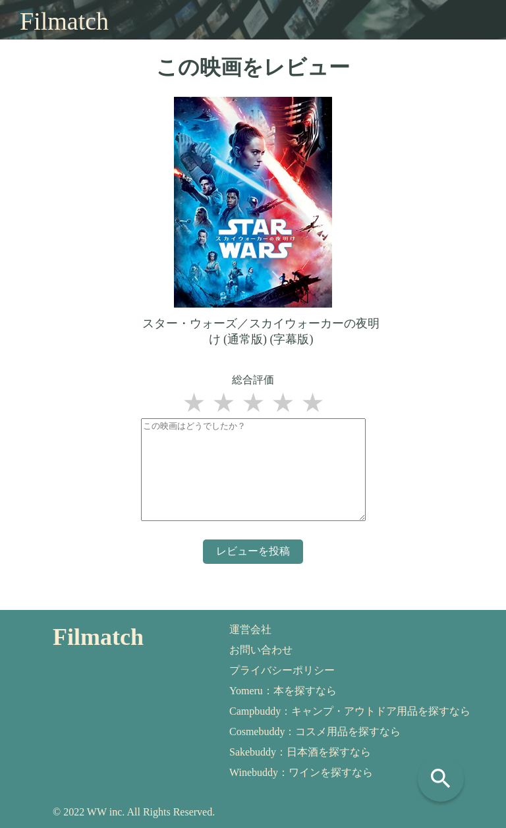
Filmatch (64, 21)
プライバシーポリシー (282, 670)
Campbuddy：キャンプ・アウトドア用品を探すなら (349, 711)
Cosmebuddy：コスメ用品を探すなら (315, 731)
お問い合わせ (261, 649)
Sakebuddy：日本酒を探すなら (300, 752)
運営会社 (250, 629)
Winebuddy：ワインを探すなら (301, 772)
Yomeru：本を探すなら (283, 690)
